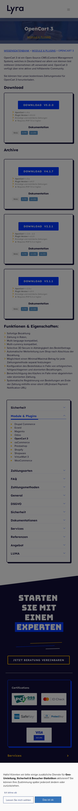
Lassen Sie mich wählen (18, 800)
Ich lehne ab (10, 792)
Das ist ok (48, 799)
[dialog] (39, 787)
